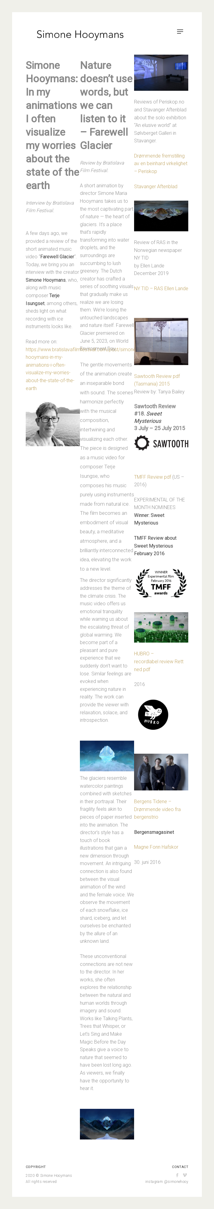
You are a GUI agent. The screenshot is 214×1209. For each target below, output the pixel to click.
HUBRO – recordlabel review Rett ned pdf (158, 661)
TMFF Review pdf (152, 477)
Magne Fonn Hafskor (156, 847)
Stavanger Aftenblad (155, 186)
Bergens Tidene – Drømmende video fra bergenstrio (157, 809)
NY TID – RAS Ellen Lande (161, 288)
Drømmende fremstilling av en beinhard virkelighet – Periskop (160, 163)
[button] (107, 756)
